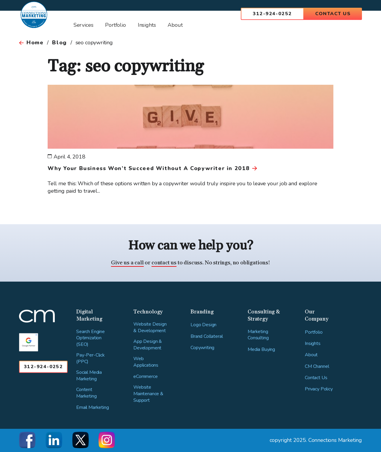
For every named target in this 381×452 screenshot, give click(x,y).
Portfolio (314, 332)
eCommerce (145, 376)
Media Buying (261, 349)
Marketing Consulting (258, 335)
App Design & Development (147, 344)
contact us (164, 262)
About (311, 355)
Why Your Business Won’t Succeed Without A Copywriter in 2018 (148, 168)
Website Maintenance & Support (148, 393)
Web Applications (145, 362)
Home (34, 42)
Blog (59, 42)
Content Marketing (86, 393)
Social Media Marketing (89, 375)
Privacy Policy (319, 389)
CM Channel (317, 366)
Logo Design (203, 325)
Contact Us (333, 13)
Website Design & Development (150, 327)
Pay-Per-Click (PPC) (90, 358)
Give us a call (127, 262)
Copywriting (202, 348)
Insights (313, 343)
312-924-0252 (272, 13)
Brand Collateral (206, 336)
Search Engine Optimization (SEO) (90, 338)
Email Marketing (92, 407)
